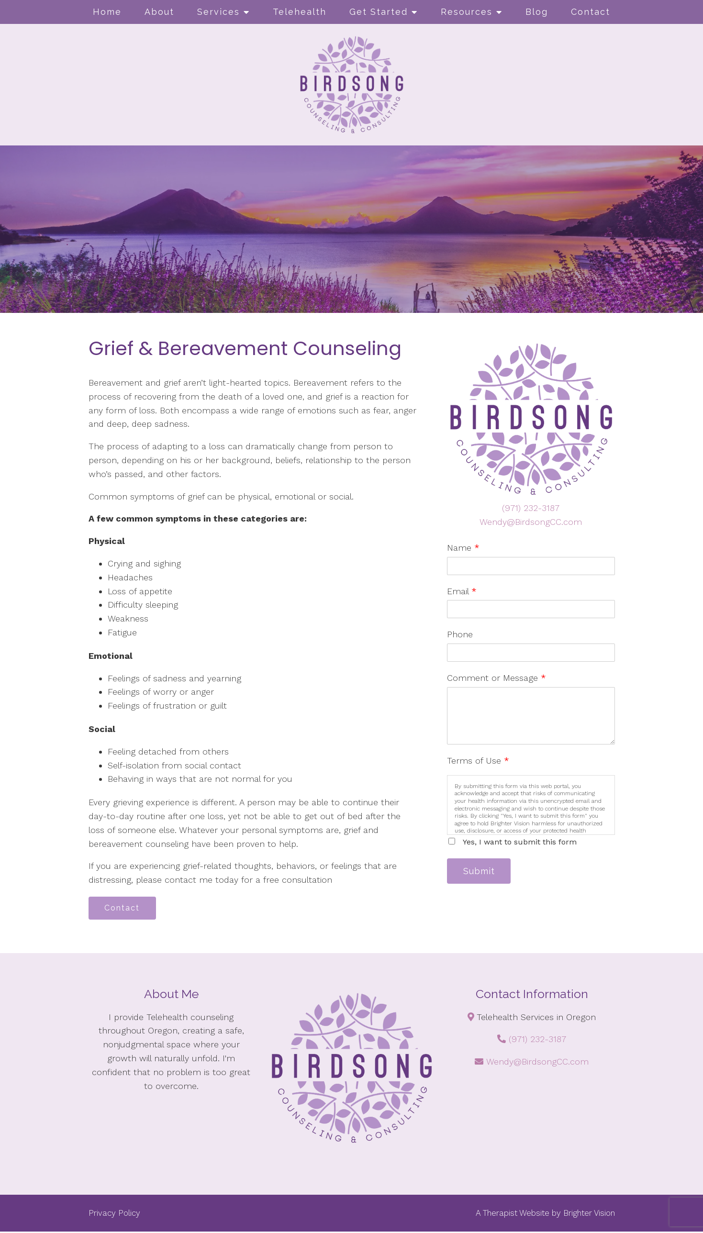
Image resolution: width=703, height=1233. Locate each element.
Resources (466, 12)
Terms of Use (478, 760)
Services (218, 12)
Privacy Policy (114, 1214)
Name (463, 548)
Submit (480, 871)
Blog (536, 12)
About (159, 12)
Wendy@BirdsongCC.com (531, 522)
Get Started (378, 12)
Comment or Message (496, 678)
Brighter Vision (589, 1214)
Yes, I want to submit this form (520, 841)
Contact (590, 12)
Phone (460, 634)
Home (107, 12)
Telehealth (299, 12)
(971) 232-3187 (530, 508)
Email (462, 591)
